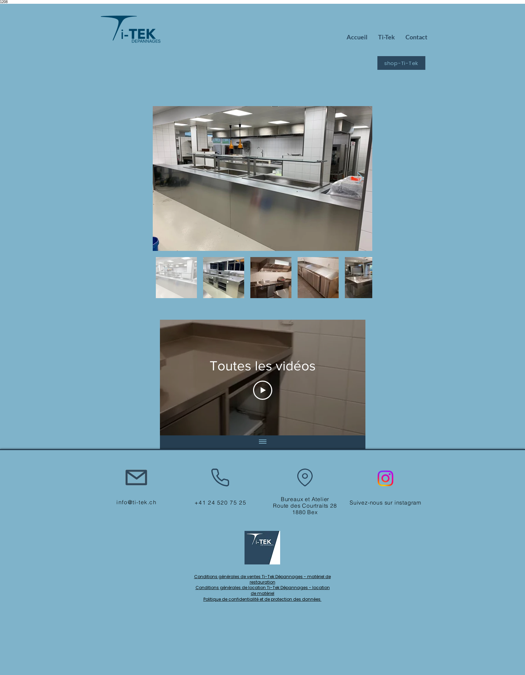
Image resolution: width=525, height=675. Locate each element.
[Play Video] (262, 390)
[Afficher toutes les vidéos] (262, 442)
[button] (386, 37)
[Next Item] (360, 178)
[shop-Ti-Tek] (401, 63)
